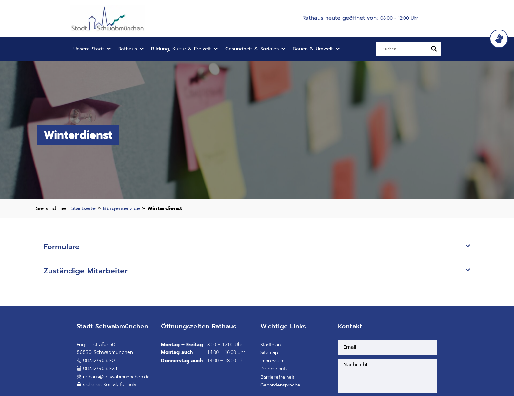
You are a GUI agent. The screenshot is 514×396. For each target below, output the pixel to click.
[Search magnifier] (434, 48)
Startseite (83, 208)
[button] (92, 49)
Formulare (63, 247)
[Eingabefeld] (405, 48)
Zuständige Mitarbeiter (88, 272)
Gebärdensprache (281, 385)
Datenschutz (274, 369)
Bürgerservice (121, 208)
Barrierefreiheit (278, 377)
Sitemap (269, 353)
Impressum (273, 361)
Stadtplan (271, 345)
